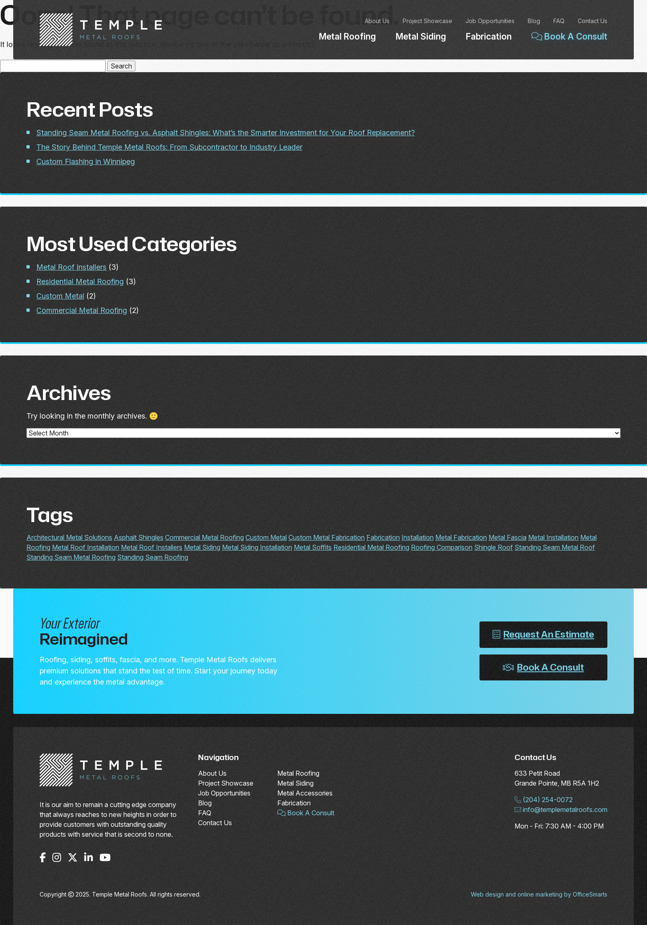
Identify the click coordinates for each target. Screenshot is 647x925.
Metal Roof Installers (71, 267)
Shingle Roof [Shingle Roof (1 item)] (493, 547)
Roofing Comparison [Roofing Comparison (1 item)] (441, 547)
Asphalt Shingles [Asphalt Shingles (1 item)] (138, 537)
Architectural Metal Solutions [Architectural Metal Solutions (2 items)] (69, 537)
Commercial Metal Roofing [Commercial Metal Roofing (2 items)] (204, 537)
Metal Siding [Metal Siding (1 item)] (202, 547)
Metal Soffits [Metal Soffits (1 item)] (313, 547)
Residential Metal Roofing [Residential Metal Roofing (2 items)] (371, 547)
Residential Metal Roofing (80, 281)
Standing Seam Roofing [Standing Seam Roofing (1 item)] (152, 557)
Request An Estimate (543, 634)
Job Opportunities (490, 20)
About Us (377, 20)
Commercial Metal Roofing (81, 310)
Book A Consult (569, 36)
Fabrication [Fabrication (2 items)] (383, 537)
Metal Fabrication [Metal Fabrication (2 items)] (461, 537)
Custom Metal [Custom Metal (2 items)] (266, 537)
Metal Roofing (347, 36)
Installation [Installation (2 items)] (417, 537)
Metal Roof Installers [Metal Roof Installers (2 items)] (151, 547)
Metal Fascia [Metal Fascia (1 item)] (508, 537)
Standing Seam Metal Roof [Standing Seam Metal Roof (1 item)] (555, 547)
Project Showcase (427, 20)
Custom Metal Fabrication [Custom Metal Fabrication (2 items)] (326, 537)
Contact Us (592, 20)
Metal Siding (421, 36)
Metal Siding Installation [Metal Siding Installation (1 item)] (257, 547)
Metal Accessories (305, 793)
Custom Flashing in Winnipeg (85, 161)
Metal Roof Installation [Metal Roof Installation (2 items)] (85, 547)
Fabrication (489, 36)
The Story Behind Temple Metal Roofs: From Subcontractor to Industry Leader (169, 147)
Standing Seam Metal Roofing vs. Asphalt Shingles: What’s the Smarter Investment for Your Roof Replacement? (225, 132)
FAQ (558, 20)
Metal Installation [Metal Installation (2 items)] (553, 537)
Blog (534, 20)
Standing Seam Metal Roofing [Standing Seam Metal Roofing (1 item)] (71, 557)
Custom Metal (60, 296)
